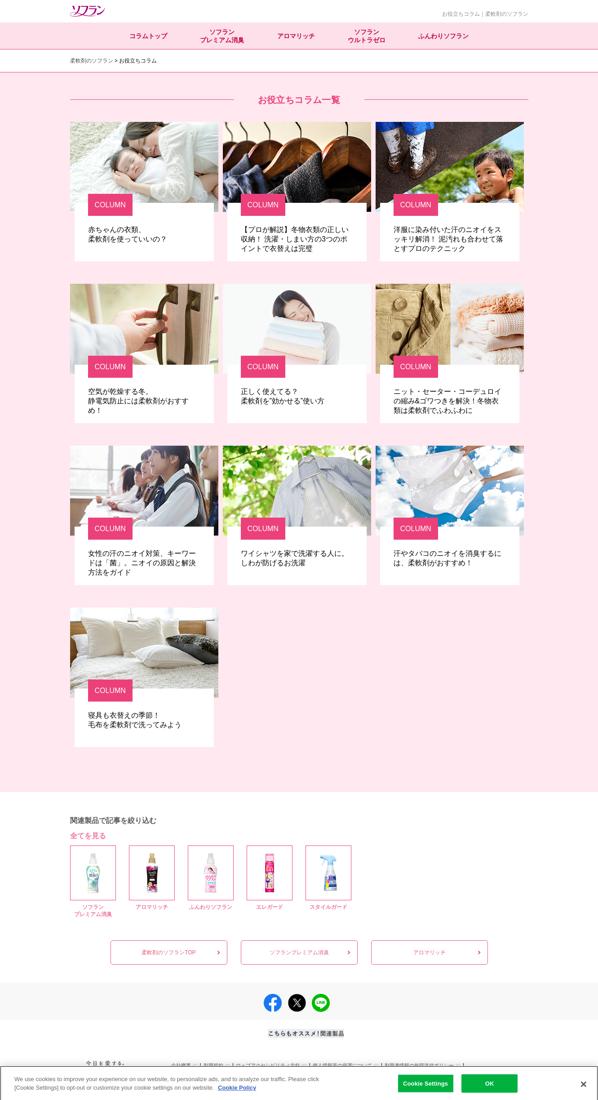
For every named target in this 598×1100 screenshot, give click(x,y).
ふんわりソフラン (443, 36)
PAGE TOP (585, 1075)
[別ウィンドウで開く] (104, 1074)
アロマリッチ (296, 36)
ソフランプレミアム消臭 (222, 36)
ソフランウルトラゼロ (366, 36)
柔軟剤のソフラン (91, 61)
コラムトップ (148, 36)
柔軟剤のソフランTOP (168, 952)
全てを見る (88, 836)
